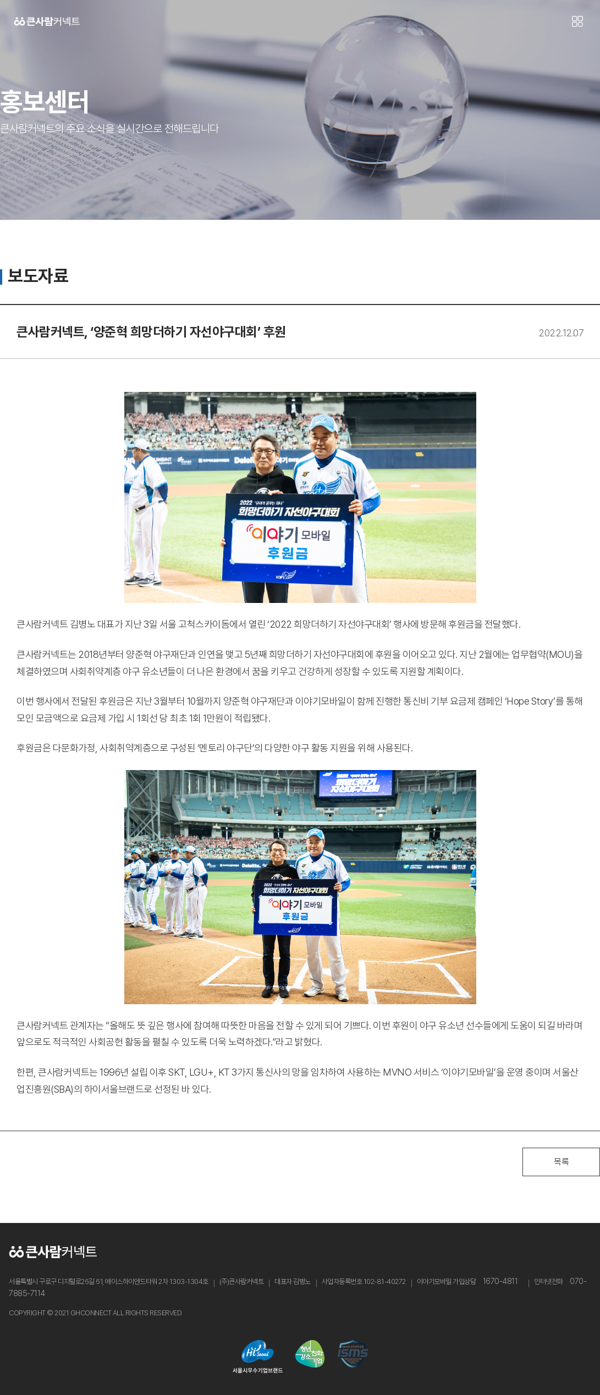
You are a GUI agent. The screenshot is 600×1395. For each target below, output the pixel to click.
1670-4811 (500, 1281)
